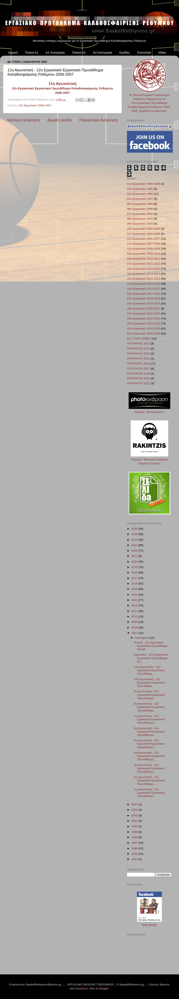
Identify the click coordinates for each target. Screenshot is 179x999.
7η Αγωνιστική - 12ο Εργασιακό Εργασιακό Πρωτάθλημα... (149, 719)
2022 (134, 550)
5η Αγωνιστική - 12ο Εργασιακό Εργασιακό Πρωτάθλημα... (149, 744)
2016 (134, 583)
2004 (134, 804)
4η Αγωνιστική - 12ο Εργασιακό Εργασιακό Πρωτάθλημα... (149, 756)
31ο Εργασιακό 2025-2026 (143, 333)
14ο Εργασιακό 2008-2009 (143, 248)
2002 (134, 815)
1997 (134, 842)
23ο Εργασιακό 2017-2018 (143, 293)
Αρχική (13, 52)
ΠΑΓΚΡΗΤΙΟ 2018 (138, 373)
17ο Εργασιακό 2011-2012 (143, 263)
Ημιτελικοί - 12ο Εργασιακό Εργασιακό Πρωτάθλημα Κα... (151, 658)
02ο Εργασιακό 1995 (140, 188)
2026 (134, 528)
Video (162, 52)
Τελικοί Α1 (32, 52)
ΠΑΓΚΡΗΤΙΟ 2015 (138, 358)
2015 (134, 589)
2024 (134, 539)
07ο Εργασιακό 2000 (140, 213)
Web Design (149, 924)
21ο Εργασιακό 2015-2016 (143, 283)
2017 (134, 578)
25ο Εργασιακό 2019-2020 (143, 303)
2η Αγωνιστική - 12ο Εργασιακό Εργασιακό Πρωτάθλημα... (149, 780)
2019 (134, 567)
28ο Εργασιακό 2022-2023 (143, 318)
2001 (134, 820)
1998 (134, 837)
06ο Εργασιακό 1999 (140, 208)
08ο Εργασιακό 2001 (140, 218)
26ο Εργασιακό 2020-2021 (143, 308)
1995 (134, 853)
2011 (134, 611)
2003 (134, 809)
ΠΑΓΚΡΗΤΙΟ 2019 (138, 378)
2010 (134, 616)
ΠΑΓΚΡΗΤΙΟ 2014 (138, 353)
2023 (134, 545)
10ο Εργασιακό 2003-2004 (143, 228)
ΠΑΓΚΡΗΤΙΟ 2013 (138, 348)
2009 (134, 621)
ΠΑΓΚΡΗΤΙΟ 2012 (138, 343)
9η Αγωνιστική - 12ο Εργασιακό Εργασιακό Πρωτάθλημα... (149, 695)
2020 (134, 561)
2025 (134, 534)
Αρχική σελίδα (59, 120)
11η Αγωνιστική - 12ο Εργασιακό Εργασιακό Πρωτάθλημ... (149, 670)
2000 (134, 826)
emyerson (82, 988)
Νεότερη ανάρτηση (23, 120)
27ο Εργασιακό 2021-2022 (143, 313)
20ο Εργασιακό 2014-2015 (143, 278)
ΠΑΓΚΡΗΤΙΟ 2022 (138, 383)
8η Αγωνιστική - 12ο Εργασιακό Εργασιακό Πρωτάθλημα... (149, 707)
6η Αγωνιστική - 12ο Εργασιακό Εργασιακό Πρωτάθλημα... (149, 731)
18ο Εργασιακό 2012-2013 (143, 268)
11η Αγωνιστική (62, 84)
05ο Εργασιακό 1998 (140, 203)
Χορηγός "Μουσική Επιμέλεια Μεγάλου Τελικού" (149, 459)
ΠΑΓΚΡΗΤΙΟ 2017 (138, 368)
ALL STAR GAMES (139, 338)
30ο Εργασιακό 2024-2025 (143, 328)
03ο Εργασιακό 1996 (140, 193)
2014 (134, 594)
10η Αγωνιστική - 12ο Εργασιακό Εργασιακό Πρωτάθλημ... (149, 682)
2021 (134, 556)
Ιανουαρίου (142, 637)
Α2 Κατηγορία (102, 52)
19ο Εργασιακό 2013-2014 (143, 273)
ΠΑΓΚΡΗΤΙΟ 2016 (138, 363)
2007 (134, 633)
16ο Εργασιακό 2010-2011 (143, 258)
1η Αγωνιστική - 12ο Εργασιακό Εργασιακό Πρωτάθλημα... (149, 793)
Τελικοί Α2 (79, 52)
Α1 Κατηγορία (55, 52)
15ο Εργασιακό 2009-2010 (143, 253)
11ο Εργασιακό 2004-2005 (143, 233)
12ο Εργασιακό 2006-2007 (34, 105)
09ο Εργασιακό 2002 (140, 223)
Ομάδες (124, 52)
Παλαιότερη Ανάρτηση (98, 120)
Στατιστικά (144, 52)
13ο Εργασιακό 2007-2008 (143, 243)
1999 (134, 831)
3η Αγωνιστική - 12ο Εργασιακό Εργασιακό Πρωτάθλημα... (149, 768)
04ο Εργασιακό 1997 (140, 198)
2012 (134, 605)
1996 (134, 848)
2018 (134, 572)
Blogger (104, 988)
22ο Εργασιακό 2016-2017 (143, 288)
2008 (134, 627)
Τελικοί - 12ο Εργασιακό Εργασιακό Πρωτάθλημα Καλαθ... (151, 646)
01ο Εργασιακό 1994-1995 (143, 183)
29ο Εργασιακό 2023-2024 (143, 323)
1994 (134, 859)
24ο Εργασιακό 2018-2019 (143, 298)
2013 (134, 600)
